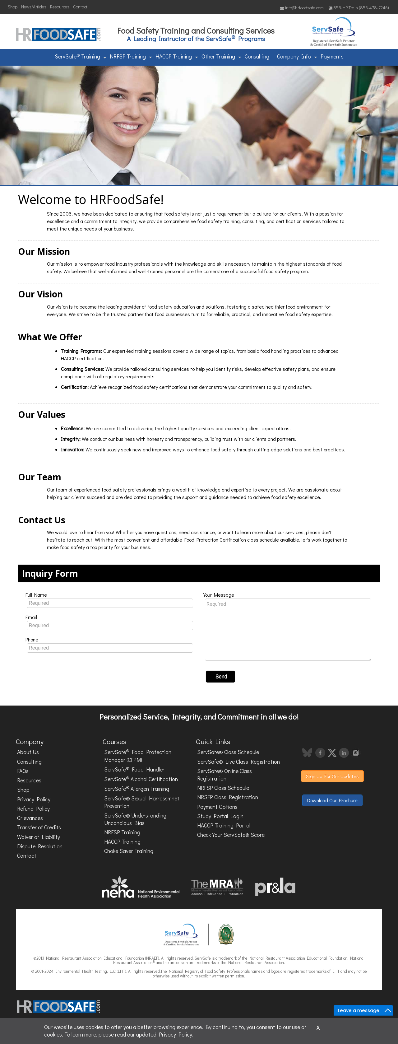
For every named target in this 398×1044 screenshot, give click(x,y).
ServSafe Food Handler (134, 769)
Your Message (218, 594)
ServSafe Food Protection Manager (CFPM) (137, 756)
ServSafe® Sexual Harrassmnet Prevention (141, 802)
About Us (28, 752)
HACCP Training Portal (223, 825)
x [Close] (318, 1026)
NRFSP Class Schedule (223, 787)
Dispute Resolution (39, 846)
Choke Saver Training (128, 851)
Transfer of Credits (39, 827)
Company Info (297, 56)
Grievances (30, 818)
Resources (59, 7)
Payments (332, 56)
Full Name (36, 594)
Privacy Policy (33, 799)
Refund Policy (33, 808)
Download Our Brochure (332, 800)
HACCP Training (176, 56)
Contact (80, 7)
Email (31, 617)
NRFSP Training (131, 56)
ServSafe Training (80, 56)
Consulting (257, 56)
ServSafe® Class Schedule (228, 752)
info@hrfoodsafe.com (302, 8)
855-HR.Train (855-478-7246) (359, 8)
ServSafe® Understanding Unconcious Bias (135, 819)
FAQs (23, 771)
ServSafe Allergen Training (136, 788)
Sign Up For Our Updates (332, 776)
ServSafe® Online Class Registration (224, 774)
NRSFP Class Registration (227, 797)
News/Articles (33, 7)
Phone (31, 639)
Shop (12, 7)
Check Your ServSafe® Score (231, 834)
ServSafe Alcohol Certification (141, 779)
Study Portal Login (220, 816)
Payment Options (217, 806)
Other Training (221, 56)
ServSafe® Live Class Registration (238, 761)
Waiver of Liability (38, 837)
